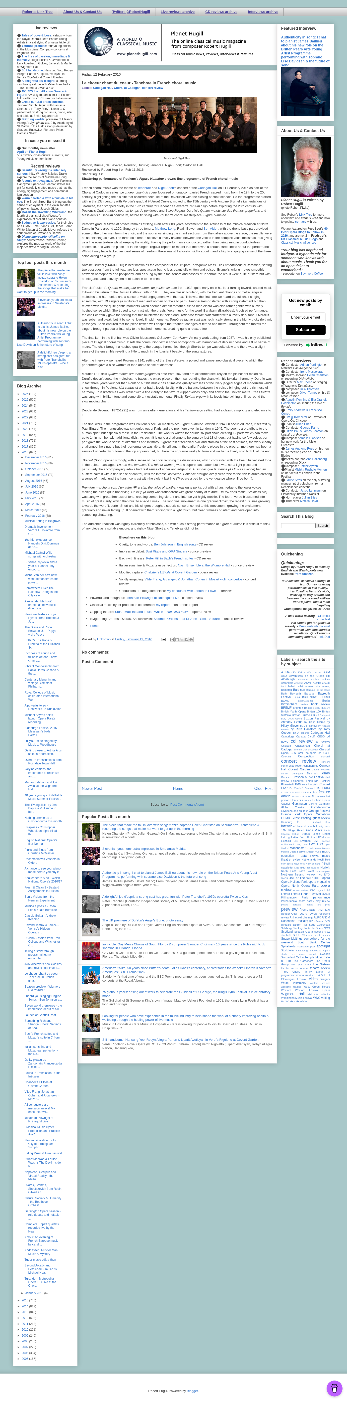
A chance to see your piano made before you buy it (42, 870)
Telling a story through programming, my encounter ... (39, 954)
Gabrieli (285, 803)
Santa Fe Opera (313, 928)
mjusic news (314, 848)
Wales (285, 983)
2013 (25, 1312)
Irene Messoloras (311, 371)
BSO (316, 714)
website (326, 983)
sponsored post (306, 946)
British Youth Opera (293, 711)
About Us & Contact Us (82, 12)
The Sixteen (321, 964)
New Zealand (313, 863)
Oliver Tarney (308, 392)
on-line (300, 878)
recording (324, 913)
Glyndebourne (320, 807)
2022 (25, 417)
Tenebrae (144, 188)
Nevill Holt (323, 859)
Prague (309, 904)
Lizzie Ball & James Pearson (305, 431)
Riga (310, 917)
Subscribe (305, 330)
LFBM (320, 837)
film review (318, 796)
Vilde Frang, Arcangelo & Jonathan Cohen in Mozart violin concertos (193, 579)
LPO (312, 844)
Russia (319, 921)
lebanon (285, 834)
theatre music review (294, 968)
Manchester (298, 848)
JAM (284, 830)
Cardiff (311, 736)
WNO (316, 998)
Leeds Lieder (321, 833)
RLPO (317, 917)
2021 (25, 423)
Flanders (295, 800)
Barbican (299, 690)
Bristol (308, 707)
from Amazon (304, 574)
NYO (327, 874)
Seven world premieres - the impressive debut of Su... (43, 1007)
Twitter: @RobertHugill (131, 12)
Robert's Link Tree (37, 12)
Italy (321, 826)
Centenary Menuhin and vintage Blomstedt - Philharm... (40, 683)
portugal (297, 904)
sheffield (286, 935)
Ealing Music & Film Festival (43, 1153)
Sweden (325, 953)
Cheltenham (302, 745)
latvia (327, 830)
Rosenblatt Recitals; (294, 921)
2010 (25, 1329)
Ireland (301, 826)
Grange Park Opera (297, 814)
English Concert (319, 784)
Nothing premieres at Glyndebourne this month (43, 819)
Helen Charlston (318, 375)
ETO (317, 788)
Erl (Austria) (296, 788)
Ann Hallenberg (316, 459)
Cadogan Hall (102, 88)
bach (283, 686)
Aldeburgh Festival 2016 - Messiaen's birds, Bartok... (41, 731)
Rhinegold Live (298, 917)
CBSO (321, 736)
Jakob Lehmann (311, 490)
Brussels (306, 714)
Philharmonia (289, 900)
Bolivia (304, 704)
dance (284, 773)
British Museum (321, 707)
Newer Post (92, 788)
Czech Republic (321, 769)
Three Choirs (290, 971)
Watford (314, 983)
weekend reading (291, 986)
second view (322, 931)
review (285, 917)
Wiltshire (325, 994)
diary (326, 773)
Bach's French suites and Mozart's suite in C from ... (42, 1037)
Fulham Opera (321, 800)
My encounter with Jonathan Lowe (191, 591)
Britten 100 (314, 711)
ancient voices (320, 679)
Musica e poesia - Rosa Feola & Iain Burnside (40, 907)
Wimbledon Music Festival (297, 997)
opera (326, 878)
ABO (284, 675)
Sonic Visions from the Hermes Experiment (39, 898)
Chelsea (286, 745)
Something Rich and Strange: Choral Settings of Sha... (42, 1024)
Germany (324, 803)
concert (325, 756)
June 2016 (32, 492)
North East (288, 871)
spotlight (323, 946)
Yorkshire (301, 1001)
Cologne (286, 756)
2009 (25, 1335)
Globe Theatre (292, 807)
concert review (152, 88)
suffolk (312, 954)
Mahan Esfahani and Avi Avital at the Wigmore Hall (40, 786)
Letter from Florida (303, 837)
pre (319, 904)
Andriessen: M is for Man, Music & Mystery (41, 1251)
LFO (327, 837)
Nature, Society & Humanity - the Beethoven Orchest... (42, 1202)
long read (302, 844)
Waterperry (299, 982)
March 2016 (33, 510)
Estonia (309, 788)
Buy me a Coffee (312, 273)
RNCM (326, 917)
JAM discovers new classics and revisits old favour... (43, 965)
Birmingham (289, 704)
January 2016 (34, 1293)
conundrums (310, 765)
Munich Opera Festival (293, 851)
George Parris (309, 427)
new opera (287, 863)
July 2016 (32, 486)
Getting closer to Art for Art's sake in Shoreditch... (43, 752)
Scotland (287, 931)
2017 (25, 446)
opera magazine (319, 881)
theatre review (320, 968)
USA (317, 975)
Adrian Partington (311, 364)
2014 (25, 1306)
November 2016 (36, 463)
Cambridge (287, 736)
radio (312, 909)
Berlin (326, 700)
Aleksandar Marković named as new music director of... (40, 605)
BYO (296, 732)
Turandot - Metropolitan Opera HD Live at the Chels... (40, 1282)
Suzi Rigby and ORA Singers (166, 551)
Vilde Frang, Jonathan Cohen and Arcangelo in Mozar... (42, 1095)
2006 (25, 1353)
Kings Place (313, 830)
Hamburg (286, 822)
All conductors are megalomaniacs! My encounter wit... (39, 1108)
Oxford (285, 894)
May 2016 (32, 498)
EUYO (284, 792)
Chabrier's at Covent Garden (170, 572)
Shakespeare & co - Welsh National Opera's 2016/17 (43, 879)
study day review (293, 954)
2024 (25, 405)
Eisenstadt (287, 784)
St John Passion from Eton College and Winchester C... (42, 941)
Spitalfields (288, 946)
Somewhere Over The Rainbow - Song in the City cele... (41, 591)
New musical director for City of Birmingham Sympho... (40, 1144)
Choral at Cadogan (127, 88)
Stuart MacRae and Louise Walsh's (152, 612)
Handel (302, 822)
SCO (327, 928)
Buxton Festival (314, 718)
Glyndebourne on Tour (294, 810)
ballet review (305, 686)
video (313, 979)
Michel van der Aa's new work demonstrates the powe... (41, 578)
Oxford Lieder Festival (306, 894)
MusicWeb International (314, 626)
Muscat (310, 851)
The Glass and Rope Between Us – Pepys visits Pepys (40, 631)
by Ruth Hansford (303, 729)
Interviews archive (263, 12)
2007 (25, 1347)
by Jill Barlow (308, 725)
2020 (25, 429)
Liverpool (305, 840)
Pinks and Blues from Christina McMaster (39, 851)
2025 (25, 399)
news (326, 863)
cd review (302, 741)
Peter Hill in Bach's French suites (170, 558)
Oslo (327, 889)
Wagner (325, 979)
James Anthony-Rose (300, 448)
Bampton (286, 689)
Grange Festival (319, 811)
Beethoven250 (306, 701)
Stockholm (287, 950)
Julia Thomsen (309, 389)
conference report (292, 765)
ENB (304, 784)
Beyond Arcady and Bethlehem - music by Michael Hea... (40, 1269)
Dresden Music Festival (308, 777)
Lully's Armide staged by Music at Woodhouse (40, 742)
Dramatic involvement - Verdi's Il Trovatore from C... (42, 530)
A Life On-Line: (313, 672)
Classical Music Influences (298, 242)
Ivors (327, 826)
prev (327, 904)
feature (314, 792)
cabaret (305, 732)
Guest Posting (301, 818)
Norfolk (325, 867)
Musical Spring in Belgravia (42, 521)
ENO (284, 788)
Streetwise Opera (320, 950)
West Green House (317, 986)
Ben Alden (211, 228)
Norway (311, 874)
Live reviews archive (178, 12)
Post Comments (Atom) (187, 804)
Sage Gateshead (319, 924)
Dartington (297, 773)
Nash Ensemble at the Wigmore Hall (204, 565)
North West (306, 871)
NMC (303, 867)
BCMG (285, 700)
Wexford (286, 990)
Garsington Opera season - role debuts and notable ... (42, 1215)
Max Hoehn (304, 382)
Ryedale (286, 924)
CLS (293, 752)
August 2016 (34, 481)
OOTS (318, 877)
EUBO (326, 787)
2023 (25, 411)
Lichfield (286, 840)
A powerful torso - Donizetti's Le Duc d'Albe (42, 707)
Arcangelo (287, 682)
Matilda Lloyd (309, 501)
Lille (296, 841)
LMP (316, 840)
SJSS (296, 935)
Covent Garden (299, 769)
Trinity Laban (314, 971)
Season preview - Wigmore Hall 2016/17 (42, 988)
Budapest (325, 715)
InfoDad (324, 637)
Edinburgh (297, 780)
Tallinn (300, 957)
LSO (320, 844)
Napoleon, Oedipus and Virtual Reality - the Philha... (40, 1175)
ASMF (308, 682)
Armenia (298, 683)
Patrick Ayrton (308, 466)
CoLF (326, 752)
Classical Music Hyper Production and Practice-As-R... (42, 1130)
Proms (303, 909)
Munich (326, 848)
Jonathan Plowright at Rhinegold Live (152, 598)
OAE (292, 878)
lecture (295, 834)
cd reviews (323, 741)
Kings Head (296, 830)
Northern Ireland (292, 874)
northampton (323, 871)
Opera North (290, 885)
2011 (25, 1324)
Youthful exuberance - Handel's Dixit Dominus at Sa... (41, 543)
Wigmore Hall (293, 994)
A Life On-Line (291, 672)
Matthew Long (165, 228)
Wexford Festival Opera (312, 990)
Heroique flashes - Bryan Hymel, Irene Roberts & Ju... (41, 618)
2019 (25, 435)
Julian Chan (303, 424)
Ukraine (309, 975)
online (309, 877)
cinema (298, 749)
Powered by (305, 345)
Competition (306, 756)
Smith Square (322, 935)
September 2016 (36, 475)
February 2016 (35, 516)
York (292, 1001)
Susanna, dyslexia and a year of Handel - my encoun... (40, 565)
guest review (321, 818)
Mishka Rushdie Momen (311, 469)
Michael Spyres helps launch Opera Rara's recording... (40, 718)
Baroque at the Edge (318, 690)
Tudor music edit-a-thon (40, 1259)
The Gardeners (303, 960)
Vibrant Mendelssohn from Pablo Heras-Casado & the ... (41, 670)
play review (323, 900)
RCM (327, 909)
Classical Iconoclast (323, 617)
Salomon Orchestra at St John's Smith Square (187, 619)
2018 (25, 440)
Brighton (298, 707)
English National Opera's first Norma (40, 842)
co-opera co (313, 752)
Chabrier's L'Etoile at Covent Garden (38, 1083)
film (309, 796)
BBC (297, 697)
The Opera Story (301, 964)
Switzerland (288, 957)
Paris (305, 897)
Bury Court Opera (291, 718)
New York (299, 863)
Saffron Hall (299, 924)
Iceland (317, 822)
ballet (291, 686)
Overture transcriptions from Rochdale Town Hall (43, 761)
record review (308, 913)
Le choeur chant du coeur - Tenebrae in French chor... (42, 977)
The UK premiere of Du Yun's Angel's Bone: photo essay (142, 920)
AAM (327, 672)
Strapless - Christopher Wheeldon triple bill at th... (40, 831)
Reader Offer (289, 913)
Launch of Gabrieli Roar (40, 1015)
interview (288, 826)
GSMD (285, 818)
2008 (25, 1341)
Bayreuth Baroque (302, 693)
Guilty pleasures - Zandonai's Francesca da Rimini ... (43, 1063)
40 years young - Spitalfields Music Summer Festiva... (43, 797)
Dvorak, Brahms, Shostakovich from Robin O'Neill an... (42, 1188)
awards (326, 683)
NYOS (284, 878)
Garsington (299, 803)
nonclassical (312, 867)
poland (284, 904)
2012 (25, 1318)
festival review (299, 796)
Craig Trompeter (296, 417)
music (318, 851)
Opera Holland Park (294, 881)
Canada (301, 736)
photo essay (306, 900)
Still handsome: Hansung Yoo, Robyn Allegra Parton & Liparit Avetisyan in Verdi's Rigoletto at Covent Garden (180, 1040)
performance (321, 897)
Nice (296, 867)
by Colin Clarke (314, 721)
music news (308, 856)
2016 (25, 452)
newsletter (287, 867)
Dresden (286, 777)
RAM (320, 909)
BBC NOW (309, 697)
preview (289, 909)
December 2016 (36, 457)
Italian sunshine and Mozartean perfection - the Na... (41, 1050)
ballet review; (322, 686)
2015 (25, 1300)
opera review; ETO (304, 890)
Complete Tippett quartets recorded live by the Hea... (41, 1228)
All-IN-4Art (302, 679)
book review (320, 704)
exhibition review (299, 792)
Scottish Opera (303, 931)
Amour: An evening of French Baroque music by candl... (41, 1240)
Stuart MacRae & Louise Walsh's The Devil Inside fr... (42, 1162)
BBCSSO (324, 697)
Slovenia (307, 935)
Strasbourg (302, 950)
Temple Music (314, 957)
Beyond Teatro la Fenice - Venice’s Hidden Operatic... (41, 928)
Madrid (284, 848)
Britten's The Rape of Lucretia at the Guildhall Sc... (42, 644)
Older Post (263, 788)
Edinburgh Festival (318, 780)
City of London (310, 749)
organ (320, 890)
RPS (311, 920)
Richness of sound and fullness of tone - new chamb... (40, 657)
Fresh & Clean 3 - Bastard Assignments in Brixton (41, 889)
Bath (284, 693)
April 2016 (32, 504)
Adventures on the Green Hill (309, 675)
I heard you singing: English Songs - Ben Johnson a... (43, 997)
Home (94, 626)
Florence (306, 800)
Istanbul (312, 826)
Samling (297, 928)
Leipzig (285, 837)
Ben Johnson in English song (175, 544)
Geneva (313, 803)
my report (163, 605)
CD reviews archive (221, 12)
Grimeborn (323, 814)
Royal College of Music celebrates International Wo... (41, 696)
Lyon (327, 844)
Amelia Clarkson (310, 438)
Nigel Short (166, 188)
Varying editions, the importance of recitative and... (41, 772)
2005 (25, 1359)
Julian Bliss (309, 497)
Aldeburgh (288, 679)
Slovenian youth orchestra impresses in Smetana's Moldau (144, 849)
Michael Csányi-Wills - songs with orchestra (40, 554)
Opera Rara (310, 885)
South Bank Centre (313, 942)
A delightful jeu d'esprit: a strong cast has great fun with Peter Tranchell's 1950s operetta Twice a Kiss (175, 896)
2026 (25, 394)
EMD (298, 784)
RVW (327, 920)
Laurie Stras (293, 480)
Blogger (192, 1391)
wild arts (312, 994)
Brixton (296, 714)
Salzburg (286, 928)
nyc (320, 874)
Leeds (306, 834)
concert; (325, 761)
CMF (301, 752)
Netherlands (309, 859)
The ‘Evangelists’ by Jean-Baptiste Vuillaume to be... (41, 808)
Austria (317, 682)
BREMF (286, 707)
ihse (328, 822)
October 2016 (34, 469)
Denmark (312, 773)
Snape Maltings (291, 938)
